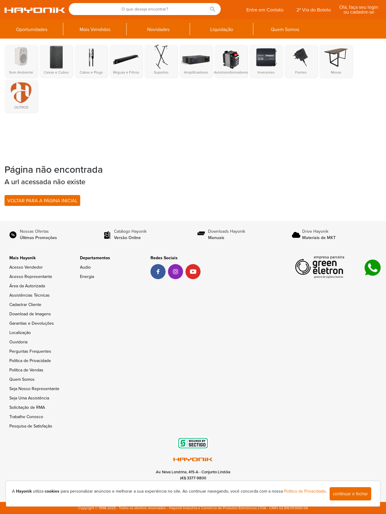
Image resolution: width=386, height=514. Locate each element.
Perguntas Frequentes (30, 351)
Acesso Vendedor (26, 267)
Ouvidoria (18, 342)
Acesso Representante (30, 276)
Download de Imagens (30, 314)
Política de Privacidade (30, 360)
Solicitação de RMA (27, 407)
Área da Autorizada (27, 286)
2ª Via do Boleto (313, 10)
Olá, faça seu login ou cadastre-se (358, 9)
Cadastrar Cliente (25, 304)
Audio (85, 267)
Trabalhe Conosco (26, 416)
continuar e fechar (350, 494)
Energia (87, 276)
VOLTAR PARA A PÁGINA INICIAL (42, 201)
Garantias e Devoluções (31, 323)
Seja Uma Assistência (29, 398)
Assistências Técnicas (29, 295)
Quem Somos (22, 379)
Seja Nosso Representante (34, 388)
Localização (20, 332)
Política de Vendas (26, 370)
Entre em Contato (264, 10)
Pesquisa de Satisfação (30, 426)
